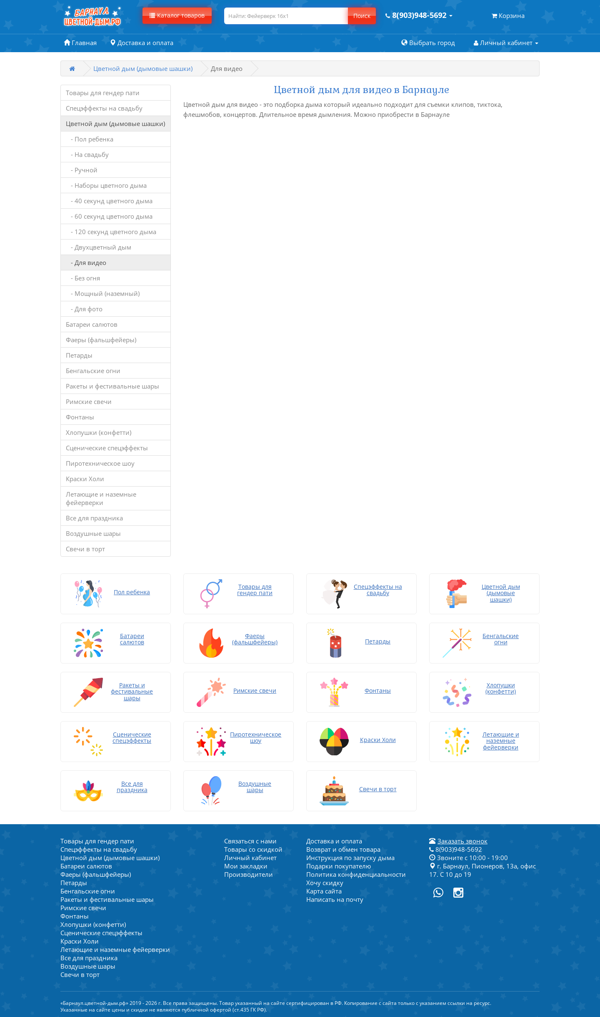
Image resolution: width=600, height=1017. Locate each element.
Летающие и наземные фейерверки (101, 498)
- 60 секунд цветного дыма (109, 216)
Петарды (79, 355)
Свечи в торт (85, 549)
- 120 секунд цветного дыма (111, 231)
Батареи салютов (92, 324)
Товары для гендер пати (103, 92)
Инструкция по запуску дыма (350, 857)
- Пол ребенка (89, 139)
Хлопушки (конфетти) (98, 432)
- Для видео (86, 262)
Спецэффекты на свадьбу (104, 108)
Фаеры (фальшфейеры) (101, 340)
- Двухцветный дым (98, 247)
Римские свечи (89, 401)
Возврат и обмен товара (343, 849)
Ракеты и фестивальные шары (112, 386)
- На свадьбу (87, 154)
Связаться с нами (250, 841)
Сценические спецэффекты (107, 448)
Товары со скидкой (253, 849)
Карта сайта (324, 891)
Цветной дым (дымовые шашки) (142, 68)
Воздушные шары (93, 533)
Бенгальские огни (93, 370)
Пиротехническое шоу (100, 463)
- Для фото (84, 309)
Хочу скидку (324, 882)
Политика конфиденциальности (356, 874)
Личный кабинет (250, 857)
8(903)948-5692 (455, 849)
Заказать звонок (463, 841)
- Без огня (83, 278)
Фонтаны (80, 417)
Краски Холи (85, 478)
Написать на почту (334, 899)
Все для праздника (94, 518)
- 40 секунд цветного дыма (109, 201)
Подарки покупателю (338, 866)
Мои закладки (246, 866)
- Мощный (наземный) (103, 293)
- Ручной (82, 170)
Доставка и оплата (334, 841)
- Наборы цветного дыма (106, 185)
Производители (248, 874)
